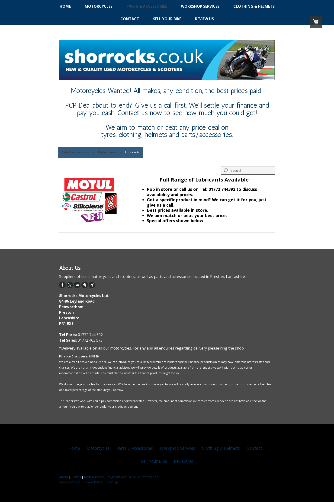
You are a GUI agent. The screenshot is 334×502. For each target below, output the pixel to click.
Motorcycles (98, 6)
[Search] (248, 170)
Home (65, 6)
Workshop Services (200, 6)
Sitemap (112, 482)
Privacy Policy (69, 482)
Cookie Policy (93, 482)
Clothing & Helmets (254, 6)
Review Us (204, 18)
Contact (129, 18)
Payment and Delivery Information (132, 477)
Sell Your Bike (167, 18)
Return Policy (94, 477)
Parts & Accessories (146, 6)
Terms (76, 477)
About (63, 477)
